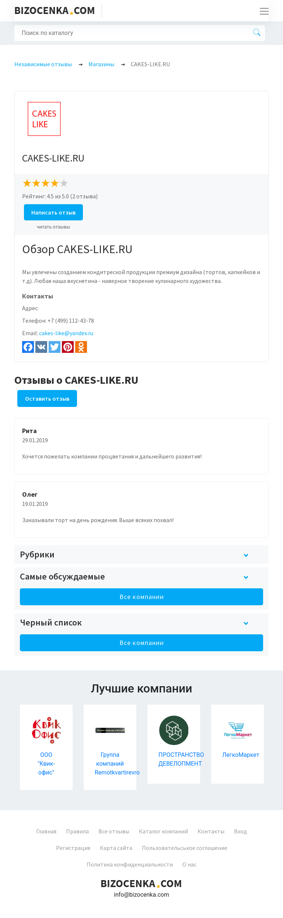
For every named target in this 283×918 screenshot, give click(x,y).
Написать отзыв (53, 212)
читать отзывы (53, 227)
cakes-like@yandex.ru (66, 333)
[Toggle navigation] (262, 11)
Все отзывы (113, 831)
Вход (240, 831)
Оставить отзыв (47, 398)
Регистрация (73, 847)
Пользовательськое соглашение (184, 847)
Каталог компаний (163, 831)
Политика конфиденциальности (130, 864)
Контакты (211, 831)
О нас (189, 864)
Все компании (141, 596)
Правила (77, 831)
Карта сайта (116, 847)
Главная (46, 831)
